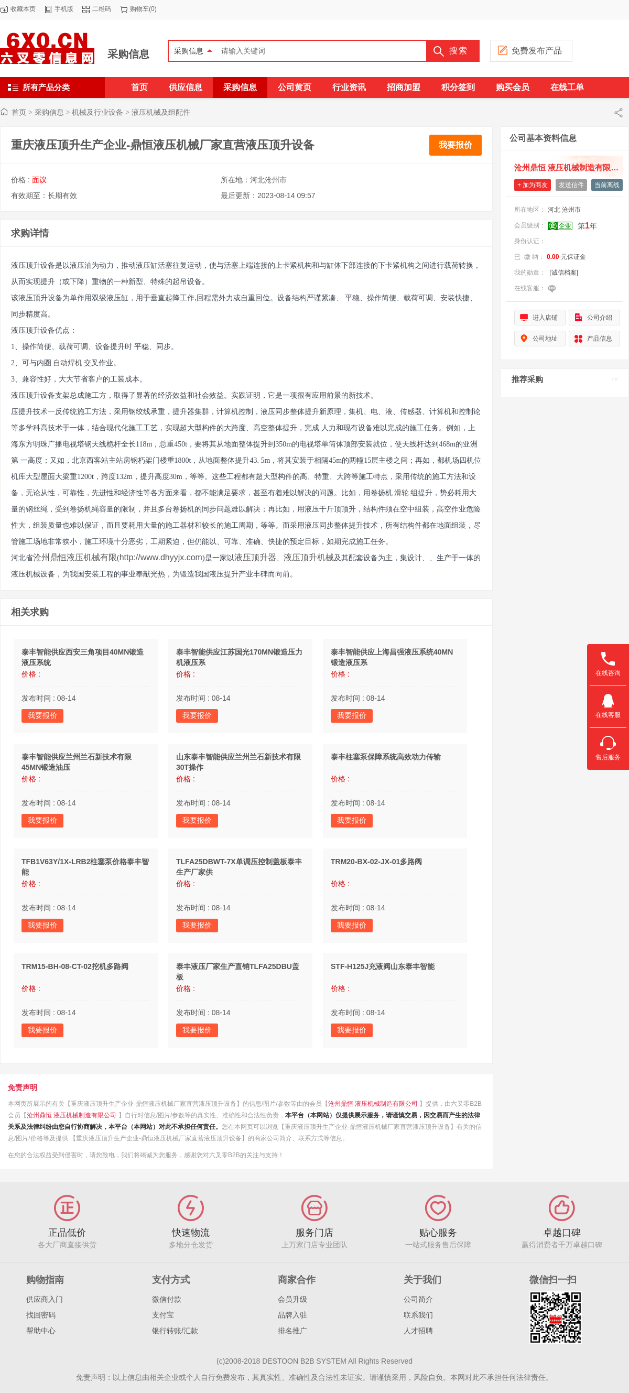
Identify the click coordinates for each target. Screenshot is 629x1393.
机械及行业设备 (97, 112)
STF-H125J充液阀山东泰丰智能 (383, 966)
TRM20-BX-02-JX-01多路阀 (376, 861)
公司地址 (545, 338)
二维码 (101, 9)
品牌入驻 (292, 1315)
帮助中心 (41, 1330)
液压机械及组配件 (161, 112)
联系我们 (418, 1315)
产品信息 (599, 338)
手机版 (64, 9)
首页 (19, 112)
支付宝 (163, 1315)
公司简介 (418, 1299)
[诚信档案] (563, 272)
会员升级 (292, 1299)
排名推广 (292, 1330)
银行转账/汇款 (175, 1330)
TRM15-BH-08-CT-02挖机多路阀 (74, 966)
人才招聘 (418, 1330)
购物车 (139, 9)
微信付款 (166, 1299)
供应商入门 (44, 1299)
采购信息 (128, 54)
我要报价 (455, 144)
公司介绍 (599, 317)
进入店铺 (545, 317)
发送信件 (571, 185)
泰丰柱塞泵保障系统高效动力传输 (386, 757)
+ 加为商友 (532, 185)
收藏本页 (23, 9)
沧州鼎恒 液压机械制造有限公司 (373, 1103)
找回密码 (41, 1315)
